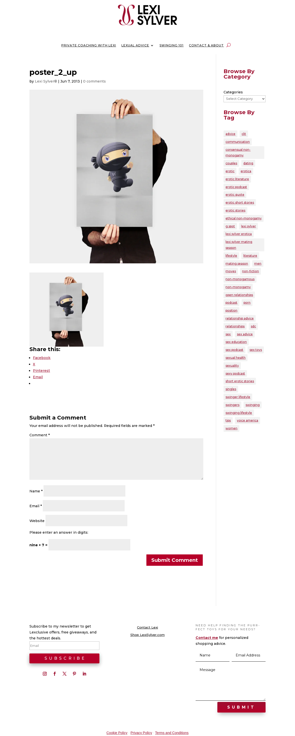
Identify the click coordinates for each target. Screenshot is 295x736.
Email (35, 506)
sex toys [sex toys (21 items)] (256, 350)
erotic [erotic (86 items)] (230, 171)
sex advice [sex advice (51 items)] (245, 334)
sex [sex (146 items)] (228, 334)
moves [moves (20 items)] (231, 271)
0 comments (94, 81)
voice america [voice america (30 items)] (247, 420)
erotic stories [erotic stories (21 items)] (235, 210)
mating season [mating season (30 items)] (237, 263)
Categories (233, 92)
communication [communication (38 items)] (238, 142)
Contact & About (206, 45)
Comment (39, 435)
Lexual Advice (135, 45)
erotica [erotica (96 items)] (246, 171)
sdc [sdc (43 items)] (253, 326)
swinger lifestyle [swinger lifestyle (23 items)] (238, 397)
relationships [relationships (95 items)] (235, 326)
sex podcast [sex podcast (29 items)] (234, 350)
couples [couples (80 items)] (231, 163)
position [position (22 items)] (231, 310)
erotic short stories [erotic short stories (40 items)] (240, 202)
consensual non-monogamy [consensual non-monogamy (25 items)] (238, 152)
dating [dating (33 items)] (248, 163)
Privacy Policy (141, 733)
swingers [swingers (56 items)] (232, 405)
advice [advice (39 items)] (230, 134)
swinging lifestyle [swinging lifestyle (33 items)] (239, 413)
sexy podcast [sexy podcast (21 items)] (235, 373)
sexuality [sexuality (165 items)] (232, 365)
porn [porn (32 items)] (247, 302)
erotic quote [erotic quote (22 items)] (235, 194)
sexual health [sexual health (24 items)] (236, 357)
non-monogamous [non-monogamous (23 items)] (240, 279)
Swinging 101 (171, 45)
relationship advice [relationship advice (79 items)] (240, 318)
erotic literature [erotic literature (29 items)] (237, 179)
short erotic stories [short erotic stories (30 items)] (240, 381)
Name (36, 491)
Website (37, 521)
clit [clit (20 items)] (244, 134)
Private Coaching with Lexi (88, 45)
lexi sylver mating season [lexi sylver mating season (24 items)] (239, 245)
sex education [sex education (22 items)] (236, 342)
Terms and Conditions (171, 733)
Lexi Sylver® (46, 81)
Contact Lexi (147, 627)
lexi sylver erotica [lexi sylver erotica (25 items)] (239, 234)
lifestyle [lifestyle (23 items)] (231, 255)
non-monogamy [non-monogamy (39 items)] (238, 287)
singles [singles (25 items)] (231, 389)
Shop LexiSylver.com (147, 635)
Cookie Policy (116, 733)
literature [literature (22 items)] (250, 255)
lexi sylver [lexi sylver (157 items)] (248, 226)
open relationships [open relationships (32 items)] (239, 295)
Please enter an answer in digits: (58, 532)
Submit (241, 707)
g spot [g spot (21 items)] (230, 226)
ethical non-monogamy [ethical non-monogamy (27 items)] (244, 218)
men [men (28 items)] (257, 263)
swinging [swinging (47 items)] (253, 405)
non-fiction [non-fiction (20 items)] (250, 271)
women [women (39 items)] (231, 428)
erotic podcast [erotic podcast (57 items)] (236, 187)
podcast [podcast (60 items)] (231, 302)
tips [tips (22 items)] (228, 420)
